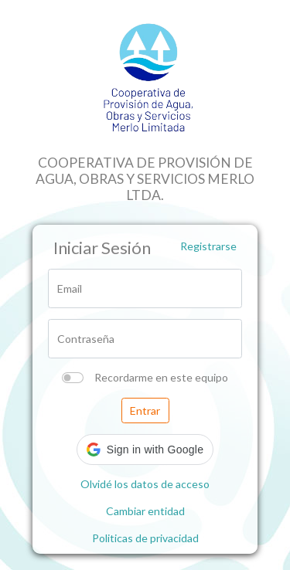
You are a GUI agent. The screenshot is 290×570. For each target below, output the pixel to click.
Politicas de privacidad (145, 538)
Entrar (145, 410)
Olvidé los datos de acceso (145, 483)
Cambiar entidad (145, 510)
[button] (145, 449)
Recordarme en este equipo (161, 377)
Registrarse (208, 246)
